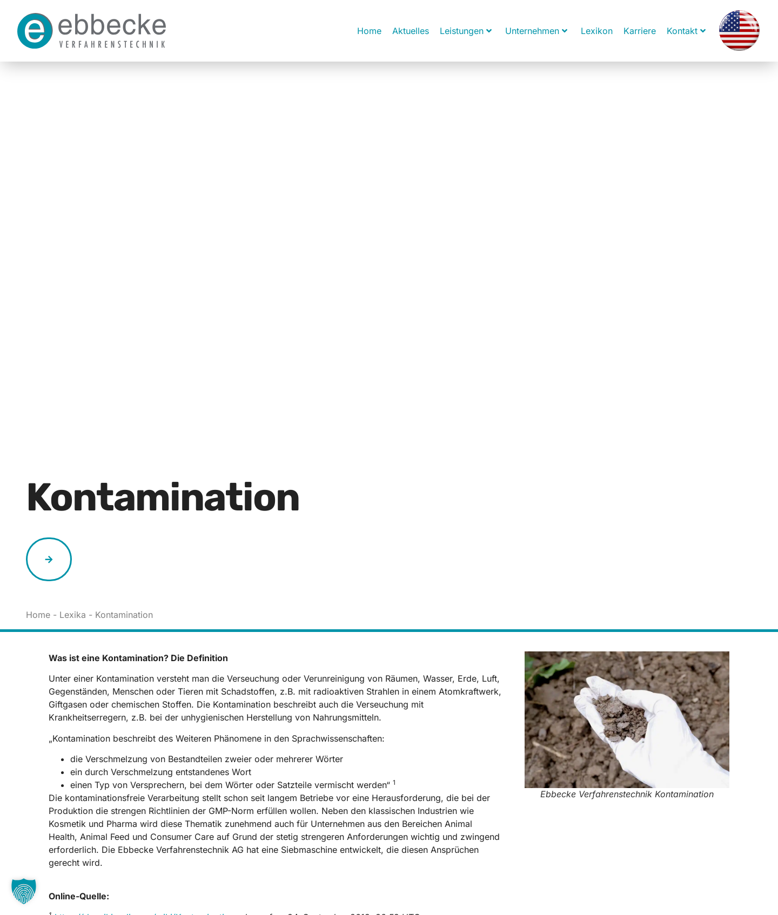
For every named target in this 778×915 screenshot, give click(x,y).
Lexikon (597, 30)
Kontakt (686, 30)
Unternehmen (536, 30)
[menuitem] (739, 31)
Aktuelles (410, 30)
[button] (24, 891)
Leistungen (466, 30)
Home (369, 30)
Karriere (639, 30)
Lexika (72, 501)
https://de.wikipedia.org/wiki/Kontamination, (145, 803)
